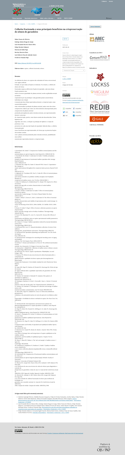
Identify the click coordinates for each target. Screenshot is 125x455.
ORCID (59, 18)
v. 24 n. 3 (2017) (31, 24)
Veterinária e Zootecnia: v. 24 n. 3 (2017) (54, 409)
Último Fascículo (17, 18)
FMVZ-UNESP (68, 18)
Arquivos (22, 24)
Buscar (109, 18)
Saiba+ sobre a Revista (46, 18)
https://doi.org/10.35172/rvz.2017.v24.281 (29, 63)
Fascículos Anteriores (31, 18)
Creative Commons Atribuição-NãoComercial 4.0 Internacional (65, 433)
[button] (67, 108)
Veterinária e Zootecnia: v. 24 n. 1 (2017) (58, 412)
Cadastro (104, 1)
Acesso (111, 1)
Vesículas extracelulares (39, 412)
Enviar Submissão (95, 26)
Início (16, 24)
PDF (66, 39)
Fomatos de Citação (69, 70)
